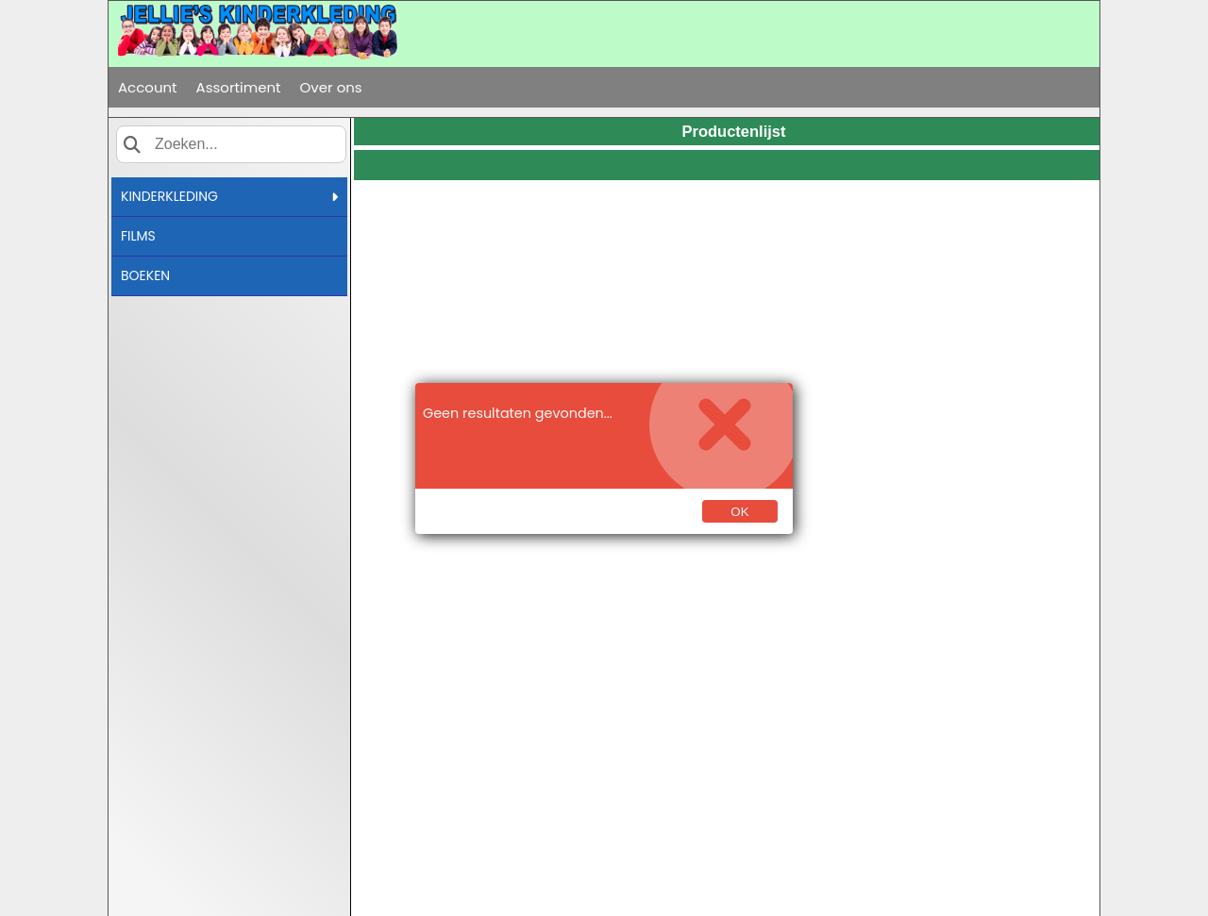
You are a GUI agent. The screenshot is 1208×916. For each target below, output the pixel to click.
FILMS (138, 235)
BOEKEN (145, 275)
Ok (739, 512)
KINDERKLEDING (229, 196)
